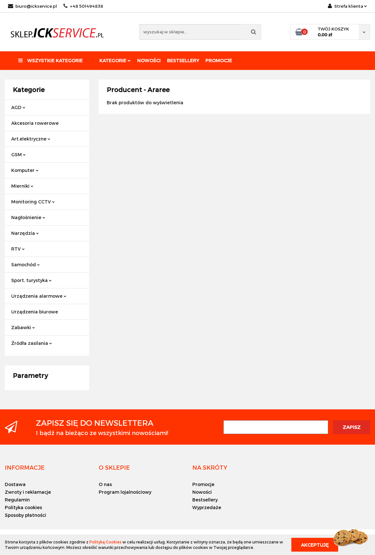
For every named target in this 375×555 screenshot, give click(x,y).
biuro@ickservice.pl (32, 6)
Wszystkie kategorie (50, 60)
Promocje (218, 60)
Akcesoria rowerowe (35, 123)
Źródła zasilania (31, 343)
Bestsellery (183, 60)
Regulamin (17, 499)
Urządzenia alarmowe (38, 296)
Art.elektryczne (30, 138)
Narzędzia (25, 233)
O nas (105, 484)
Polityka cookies (23, 507)
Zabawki (23, 327)
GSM (18, 154)
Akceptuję (315, 544)
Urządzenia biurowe (34, 311)
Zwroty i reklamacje (28, 492)
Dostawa (15, 484)
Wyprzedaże (206, 507)
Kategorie (115, 60)
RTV (18, 249)
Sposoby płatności (25, 515)
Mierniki (22, 186)
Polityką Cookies (105, 542)
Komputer (24, 170)
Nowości (149, 60)
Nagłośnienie (28, 217)
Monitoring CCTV (33, 201)
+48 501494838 (83, 6)
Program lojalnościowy (125, 492)
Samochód (25, 264)
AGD (18, 107)
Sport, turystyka (31, 280)
